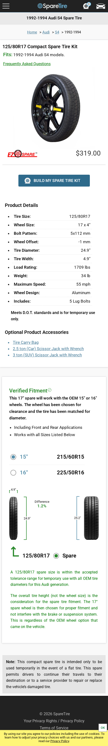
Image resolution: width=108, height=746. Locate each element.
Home (32, 32)
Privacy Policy (59, 741)
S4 (57, 32)
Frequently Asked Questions (27, 64)
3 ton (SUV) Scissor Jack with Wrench (47, 355)
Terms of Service (54, 728)
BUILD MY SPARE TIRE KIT (52, 180)
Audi (46, 32)
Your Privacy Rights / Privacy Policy (54, 721)
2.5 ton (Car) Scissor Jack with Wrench (48, 348)
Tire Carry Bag (26, 342)
